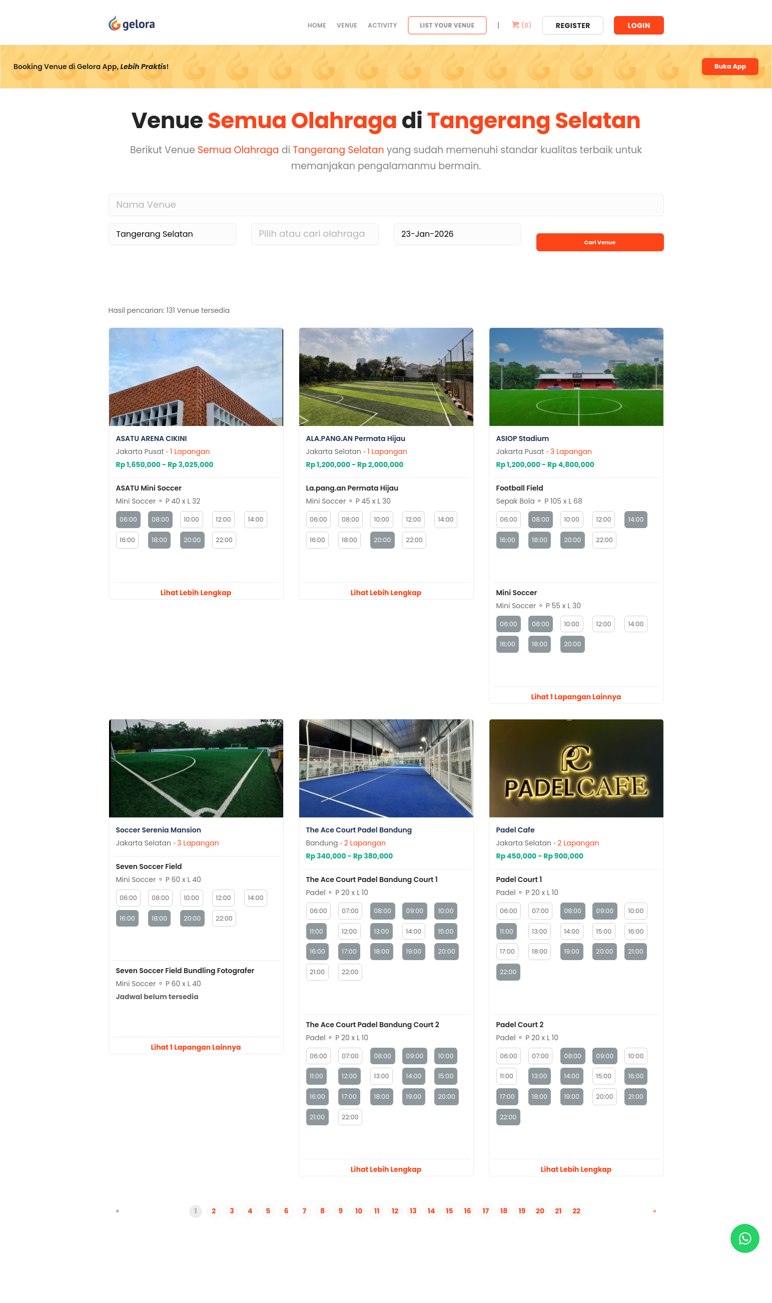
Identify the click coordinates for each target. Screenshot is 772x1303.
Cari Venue (600, 234)
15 (449, 1231)
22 (576, 1231)
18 (503, 1231)
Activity (382, 25)
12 (395, 1231)
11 (377, 1231)
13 (413, 1231)
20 (540, 1231)
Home (317, 25)
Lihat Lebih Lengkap (196, 597)
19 (521, 1231)
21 (558, 1231)
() (521, 25)
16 (467, 1231)
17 (485, 1231)
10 (358, 1231)
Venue (347, 25)
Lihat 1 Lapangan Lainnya (576, 705)
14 (431, 1231)
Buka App (727, 68)
